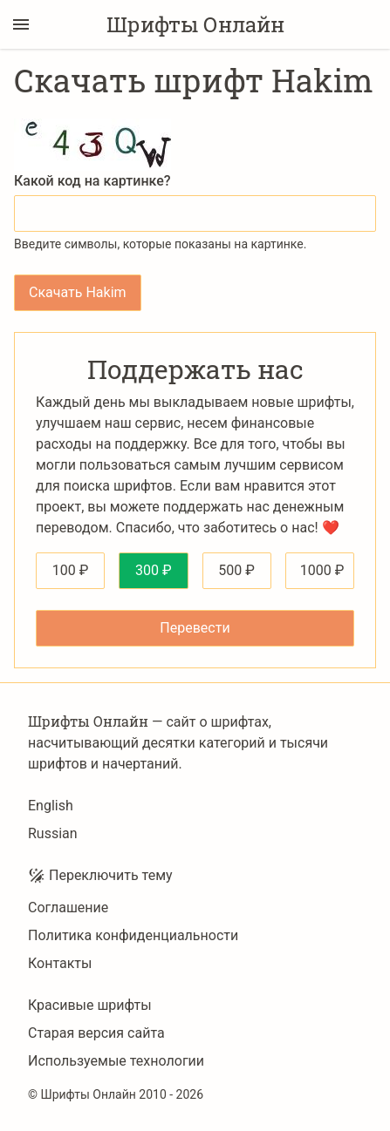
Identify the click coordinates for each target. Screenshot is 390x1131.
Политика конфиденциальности (133, 935)
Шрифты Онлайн (195, 24)
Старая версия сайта (96, 1033)
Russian (53, 833)
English (50, 805)
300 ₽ (153, 570)
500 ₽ (236, 570)
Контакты (60, 963)
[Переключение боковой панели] (21, 24)
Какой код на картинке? (92, 181)
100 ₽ (70, 570)
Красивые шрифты (90, 1005)
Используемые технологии (116, 1061)
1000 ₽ (322, 570)
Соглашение (68, 907)
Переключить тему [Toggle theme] (100, 875)
